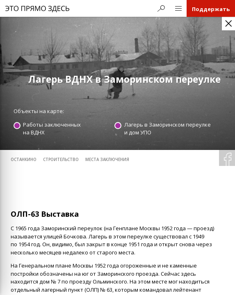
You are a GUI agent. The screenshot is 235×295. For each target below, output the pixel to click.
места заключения (107, 159)
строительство (61, 159)
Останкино (24, 159)
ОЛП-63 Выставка (45, 214)
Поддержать (211, 9)
